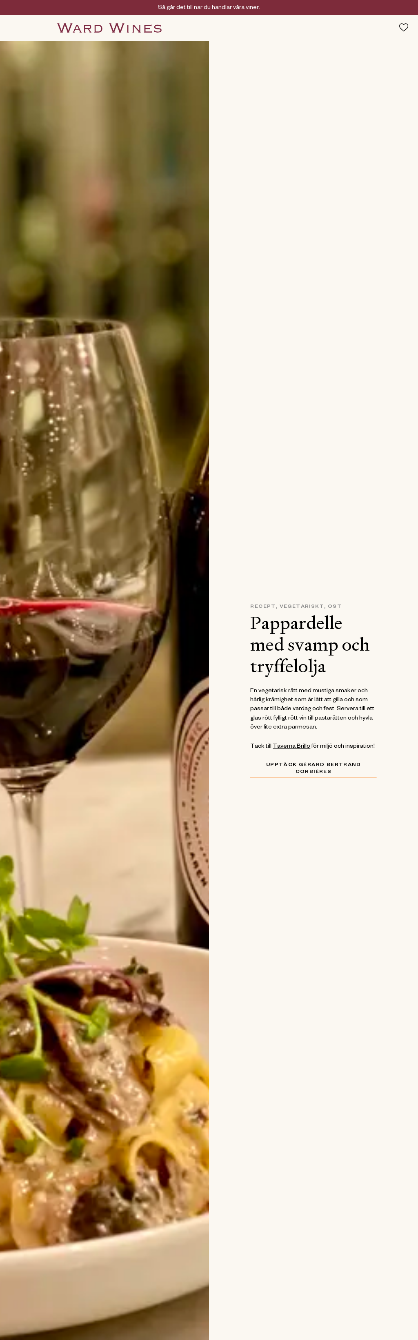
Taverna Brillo (291, 747)
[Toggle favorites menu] (403, 27)
